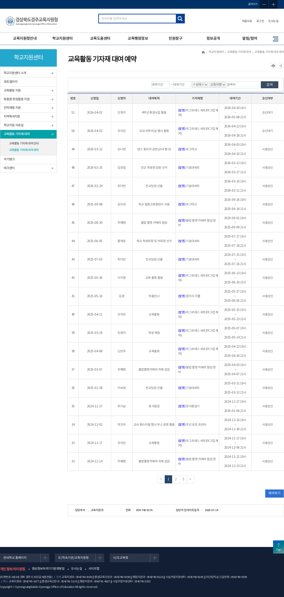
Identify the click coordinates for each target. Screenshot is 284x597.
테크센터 (9, 168)
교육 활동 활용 (154, 278)
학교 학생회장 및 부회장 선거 (154, 241)
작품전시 (154, 296)
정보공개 (213, 38)
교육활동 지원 (12, 90)
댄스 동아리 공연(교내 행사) (154, 149)
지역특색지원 (12, 116)
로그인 (260, 21)
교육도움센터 (100, 38)
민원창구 (175, 38)
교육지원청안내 (24, 38)
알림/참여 (249, 38)
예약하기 (274, 493)
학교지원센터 (62, 38)
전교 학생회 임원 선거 (154, 168)
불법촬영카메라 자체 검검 (154, 369)
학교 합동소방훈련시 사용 (154, 204)
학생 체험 (154, 333)
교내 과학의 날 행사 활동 (154, 131)
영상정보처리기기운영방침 (48, 569)
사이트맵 (93, 569)
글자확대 (273, 4)
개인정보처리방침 (12, 569)
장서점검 (154, 406)
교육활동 (154, 314)
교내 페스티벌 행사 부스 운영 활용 (154, 425)
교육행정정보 (138, 38)
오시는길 (273, 21)
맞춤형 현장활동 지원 (16, 99)
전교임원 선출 (154, 186)
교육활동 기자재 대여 (16, 134)
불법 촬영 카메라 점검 (154, 223)
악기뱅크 (9, 159)
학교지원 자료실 (13, 125)
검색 (269, 85)
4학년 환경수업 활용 (154, 113)
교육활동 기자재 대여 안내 (24, 143)
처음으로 (247, 21)
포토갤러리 (10, 82)
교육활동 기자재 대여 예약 (24, 150)
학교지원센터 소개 (15, 73)
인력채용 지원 (12, 108)
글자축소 (264, 4)
